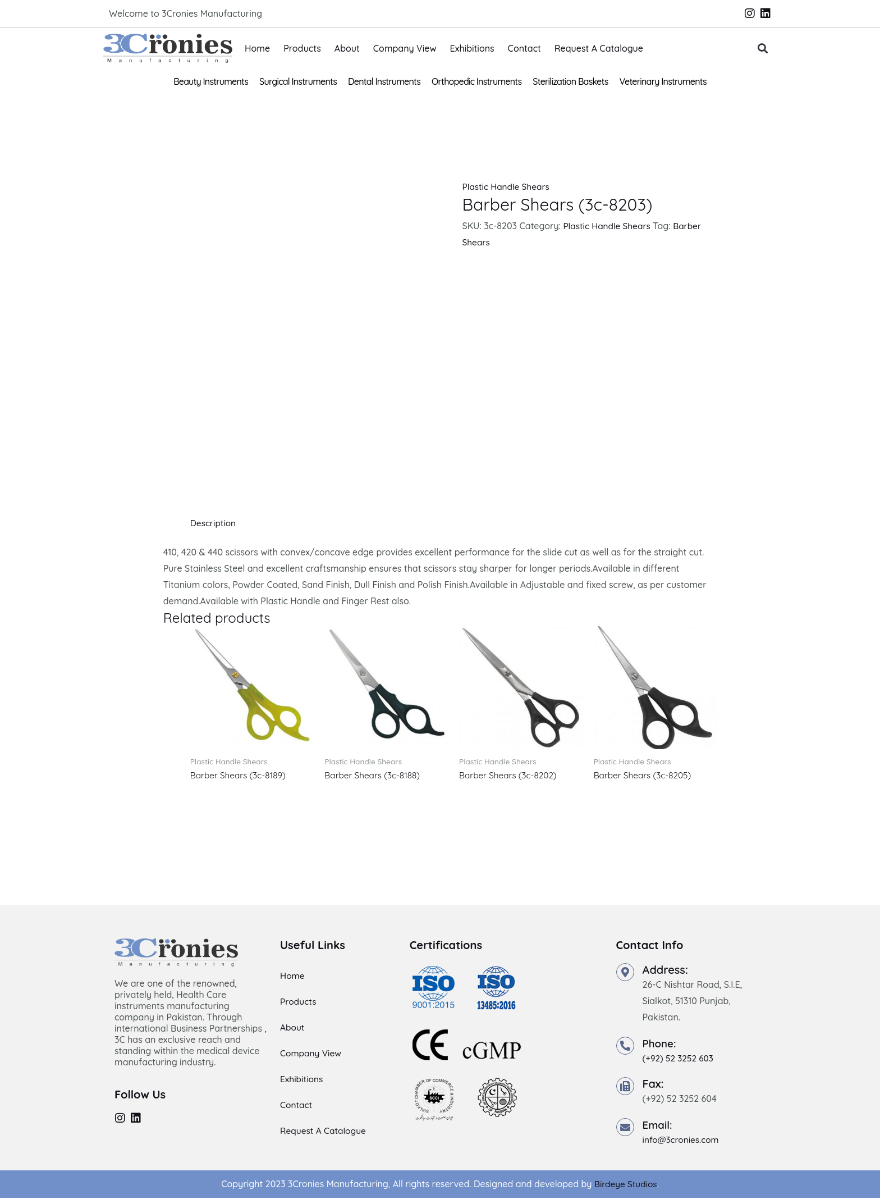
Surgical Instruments (298, 81)
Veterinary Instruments (663, 81)
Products (302, 48)
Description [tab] (214, 522)
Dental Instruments (384, 81)
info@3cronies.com (682, 1140)
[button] (763, 48)
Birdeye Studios (625, 1185)
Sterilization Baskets (570, 81)
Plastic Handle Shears (507, 186)
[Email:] (625, 1128)
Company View (405, 48)
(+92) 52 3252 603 (680, 1058)
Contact (524, 48)
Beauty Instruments (210, 81)
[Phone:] (625, 1046)
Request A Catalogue (598, 48)
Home (257, 48)
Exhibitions (472, 48)
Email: (659, 1126)
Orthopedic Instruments (476, 81)
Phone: (661, 1044)
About (347, 48)
